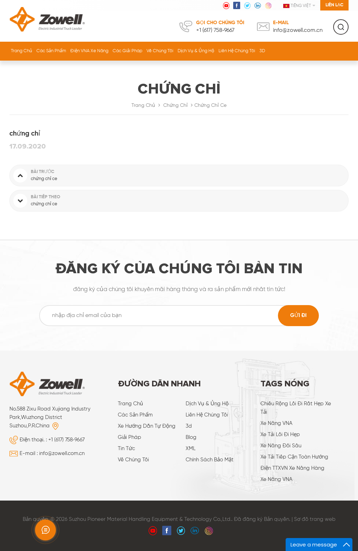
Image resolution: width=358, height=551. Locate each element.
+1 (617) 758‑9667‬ (215, 30)
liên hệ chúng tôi (237, 51)
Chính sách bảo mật (210, 459)
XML (190, 448)
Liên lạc (334, 5)
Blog (191, 437)
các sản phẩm (135, 415)
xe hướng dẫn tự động (147, 426)
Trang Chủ (21, 51)
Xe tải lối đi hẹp (280, 434)
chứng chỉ (175, 105)
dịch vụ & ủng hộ (196, 51)
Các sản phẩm (51, 51)
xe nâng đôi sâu (280, 445)
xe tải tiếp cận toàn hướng (294, 457)
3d (189, 426)
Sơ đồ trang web (315, 519)
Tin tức (126, 448)
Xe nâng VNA (276, 423)
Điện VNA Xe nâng (89, 51)
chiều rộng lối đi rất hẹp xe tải (295, 408)
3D (262, 51)
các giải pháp (127, 51)
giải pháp (129, 437)
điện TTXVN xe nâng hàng (292, 468)
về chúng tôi (159, 51)
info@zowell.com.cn (298, 30)
